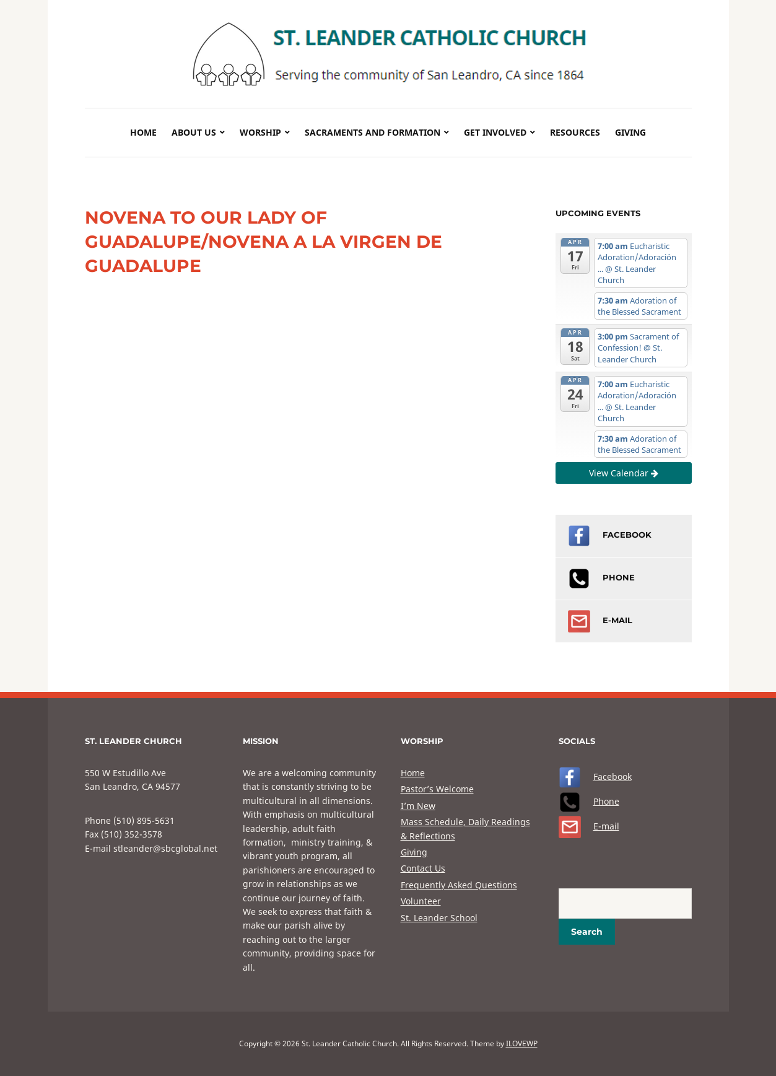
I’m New (418, 805)
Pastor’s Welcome (437, 789)
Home (143, 132)
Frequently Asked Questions (459, 885)
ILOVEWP (522, 1043)
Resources (575, 132)
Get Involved (495, 132)
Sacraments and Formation (372, 132)
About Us (194, 132)
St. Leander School (439, 918)
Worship (260, 132)
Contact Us (423, 868)
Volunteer (421, 901)
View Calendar (623, 473)
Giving (630, 132)
